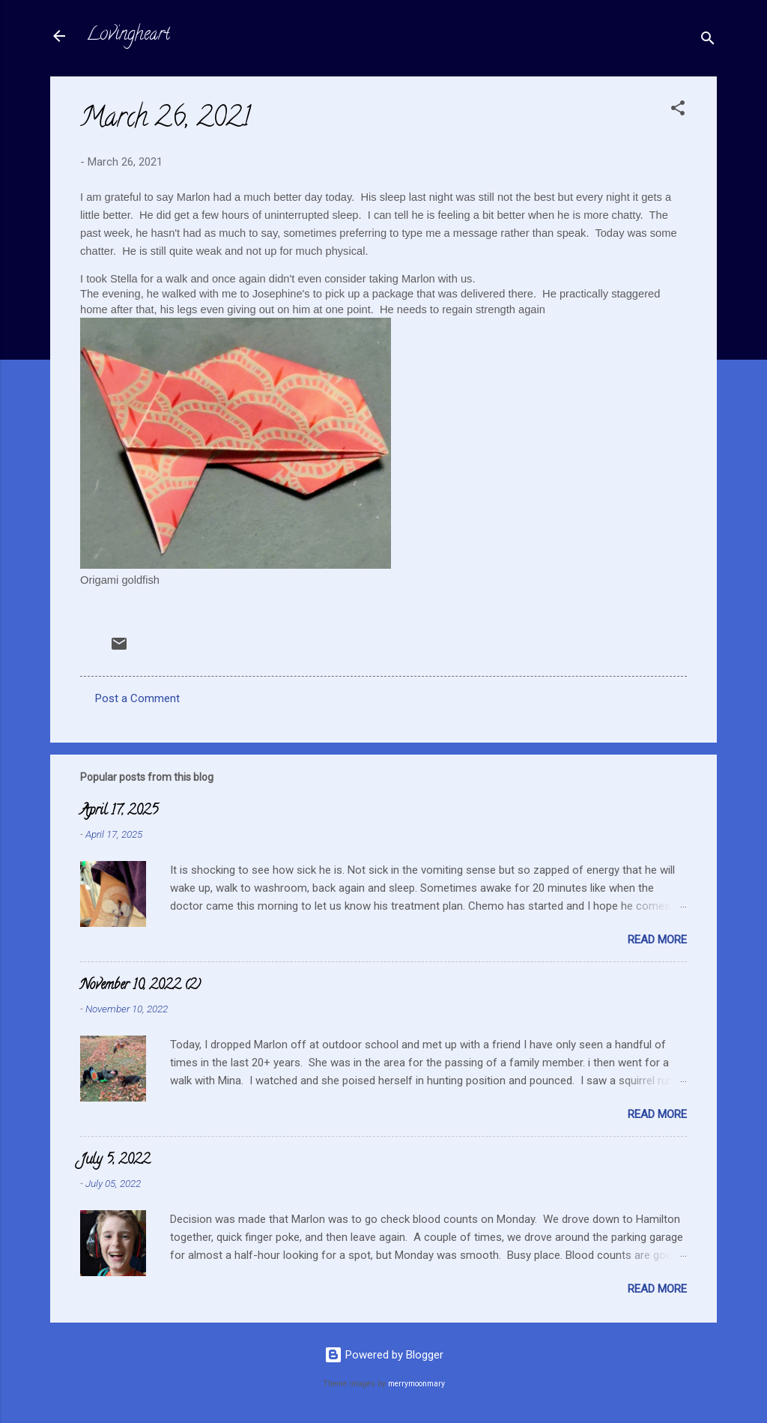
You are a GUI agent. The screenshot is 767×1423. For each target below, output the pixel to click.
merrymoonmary (416, 1384)
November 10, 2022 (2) (140, 986)
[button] (678, 110)
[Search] (708, 41)
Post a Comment (137, 698)
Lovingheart (128, 35)
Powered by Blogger (383, 1355)
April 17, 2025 (119, 811)
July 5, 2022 (115, 1160)
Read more (657, 939)
